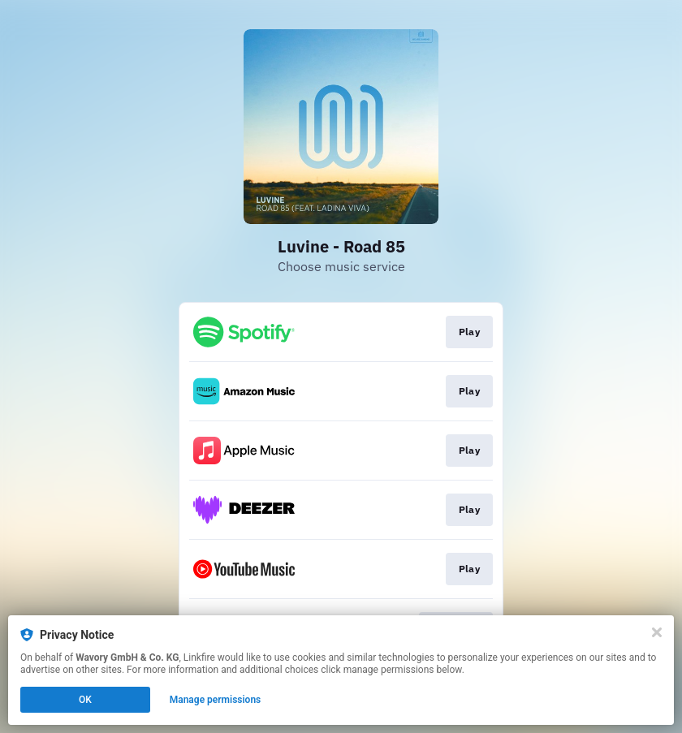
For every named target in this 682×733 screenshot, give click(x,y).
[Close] (657, 632)
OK (85, 699)
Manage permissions (215, 699)
